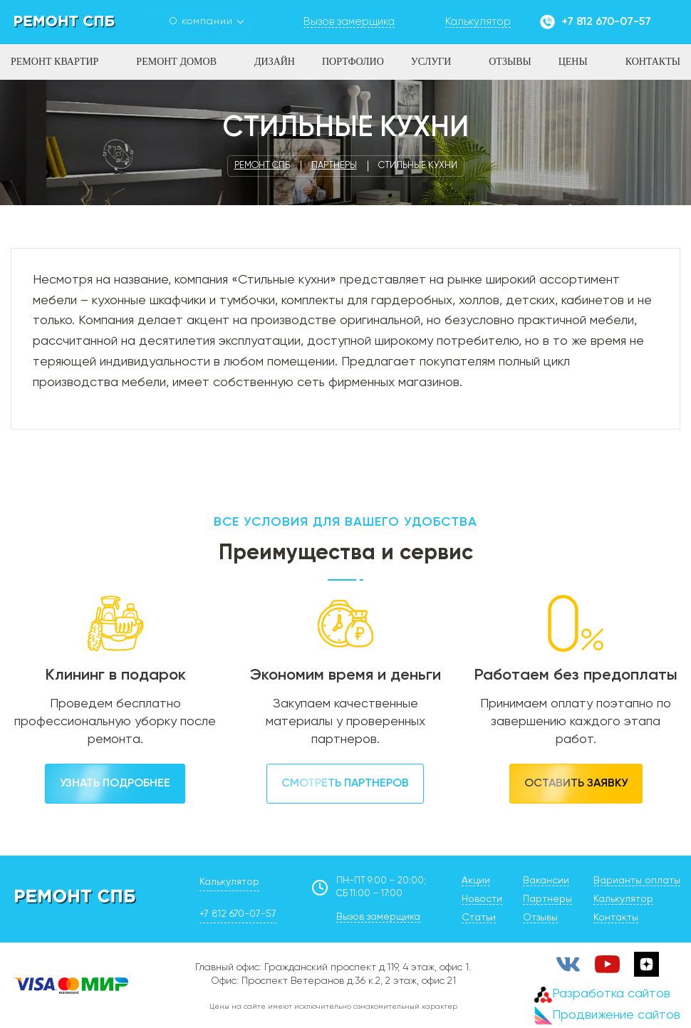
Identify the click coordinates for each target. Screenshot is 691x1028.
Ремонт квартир (54, 61)
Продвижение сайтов (607, 1015)
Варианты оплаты (636, 881)
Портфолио (353, 61)
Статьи (479, 918)
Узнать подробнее (115, 783)
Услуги (431, 61)
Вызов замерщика (378, 917)
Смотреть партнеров (345, 783)
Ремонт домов (176, 61)
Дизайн (274, 61)
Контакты (652, 61)
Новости (482, 899)
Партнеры (547, 899)
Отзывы (510, 61)
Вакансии (546, 881)
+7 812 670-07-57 (606, 22)
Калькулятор (229, 882)
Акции (476, 881)
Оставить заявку (576, 783)
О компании (201, 21)
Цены (573, 61)
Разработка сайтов (602, 994)
